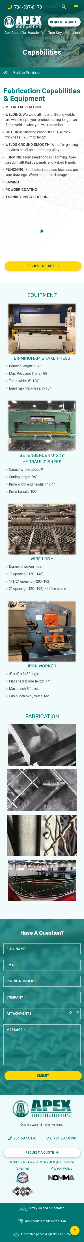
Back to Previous (26, 73)
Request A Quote (41, 266)
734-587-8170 (25, 7)
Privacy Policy (61, 1168)
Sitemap (22, 1168)
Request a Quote (64, 22)
